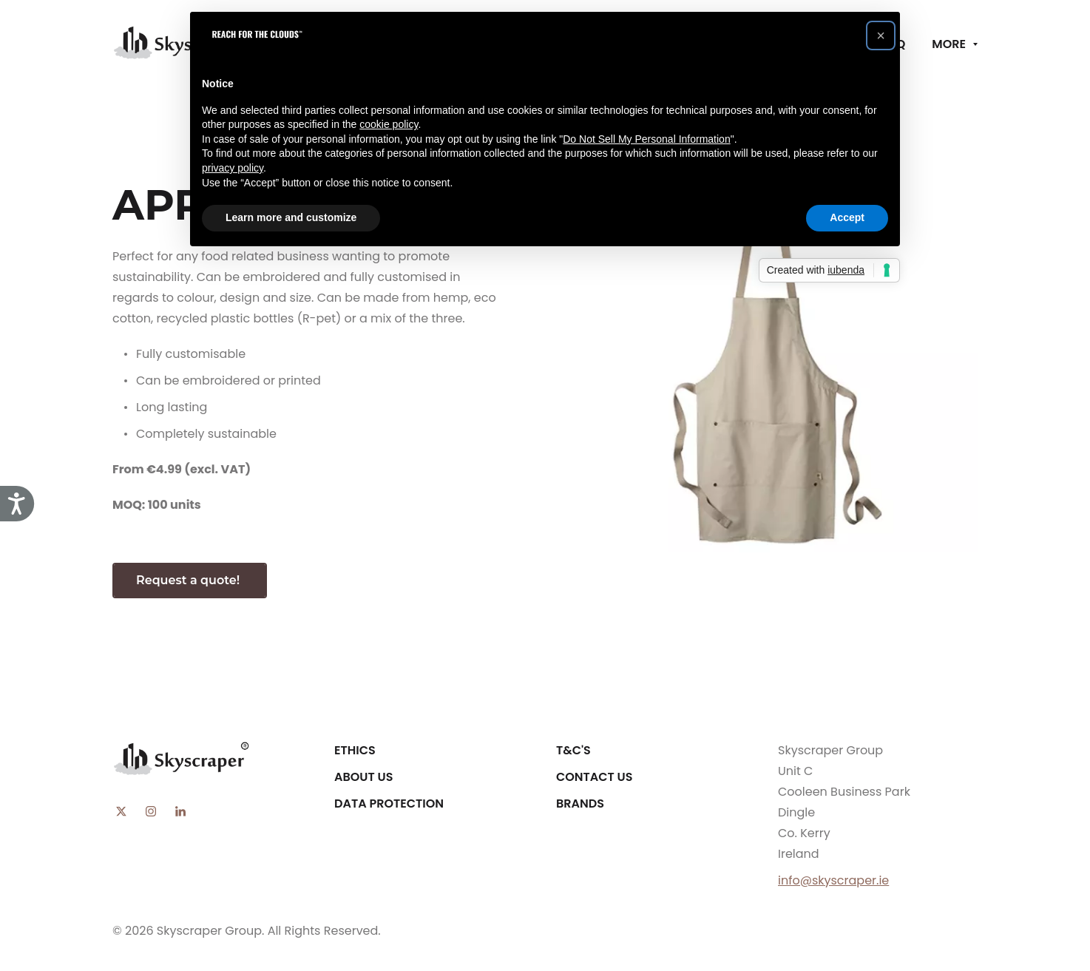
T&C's (573, 750)
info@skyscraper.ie (833, 880)
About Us (363, 776)
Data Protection (389, 803)
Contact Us (594, 776)
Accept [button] (847, 217)
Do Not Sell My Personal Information (646, 139)
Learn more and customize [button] (291, 217)
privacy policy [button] (232, 168)
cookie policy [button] (388, 124)
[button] (881, 35)
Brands (580, 803)
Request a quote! (189, 580)
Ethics (355, 750)
